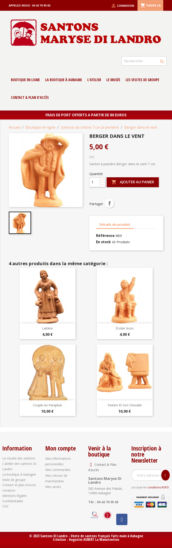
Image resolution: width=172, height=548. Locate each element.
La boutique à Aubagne (63, 79)
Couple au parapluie (47, 405)
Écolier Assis (125, 328)
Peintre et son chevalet (125, 405)
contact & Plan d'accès (30, 97)
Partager (109, 203)
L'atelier (94, 79)
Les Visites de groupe (142, 79)
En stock (103, 242)
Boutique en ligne (25, 79)
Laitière (47, 328)
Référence (105, 235)
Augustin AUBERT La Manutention (94, 539)
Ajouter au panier (132, 182)
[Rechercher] (144, 61)
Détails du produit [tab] (114, 224)
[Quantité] (94, 182)
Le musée (113, 79)
